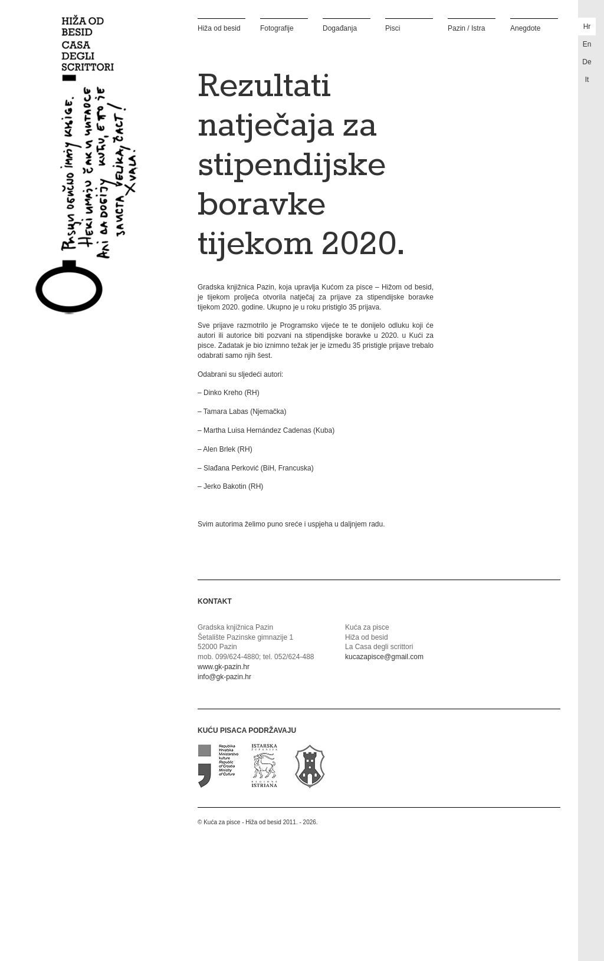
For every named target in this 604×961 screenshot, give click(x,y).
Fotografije (277, 28)
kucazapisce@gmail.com (384, 657)
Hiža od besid (219, 28)
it (587, 79)
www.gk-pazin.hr (224, 667)
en (587, 44)
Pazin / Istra (466, 28)
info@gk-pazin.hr (224, 677)
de (586, 62)
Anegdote (525, 28)
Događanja (340, 28)
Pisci (392, 28)
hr (587, 26)
